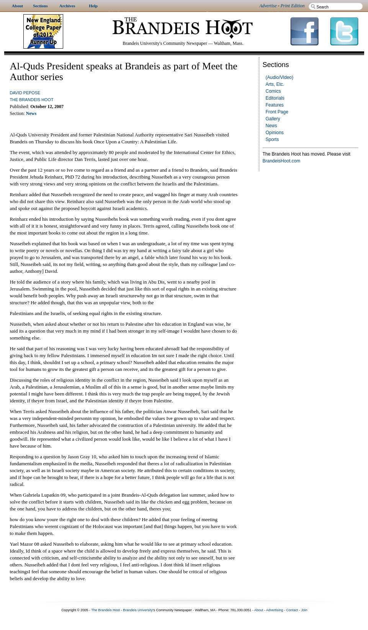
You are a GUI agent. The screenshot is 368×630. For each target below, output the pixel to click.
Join (304, 610)
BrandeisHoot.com (282, 161)
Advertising (274, 610)
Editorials (275, 98)
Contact (292, 610)
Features (275, 105)
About (258, 610)
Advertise (267, 5)
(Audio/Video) (280, 77)
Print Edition (293, 5)
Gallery (273, 118)
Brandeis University (138, 610)
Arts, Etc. (275, 84)
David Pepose (25, 92)
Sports (272, 139)
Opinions (275, 132)
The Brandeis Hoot (32, 99)
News (271, 125)
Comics (273, 91)
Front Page (277, 112)
